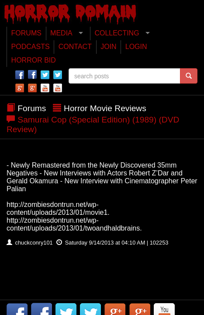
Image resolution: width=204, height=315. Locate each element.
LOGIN (136, 46)
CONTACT (75, 46)
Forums (31, 108)
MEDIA (61, 33)
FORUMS (26, 33)
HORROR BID (33, 60)
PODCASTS (30, 46)
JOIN (108, 46)
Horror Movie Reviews (105, 108)
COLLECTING (116, 33)
